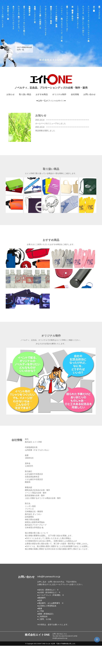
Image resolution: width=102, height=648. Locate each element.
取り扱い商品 (25, 94)
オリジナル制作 (59, 94)
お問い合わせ (89, 94)
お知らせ (10, 94)
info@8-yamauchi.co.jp (48, 576)
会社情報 (75, 94)
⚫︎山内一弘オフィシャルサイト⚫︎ (51, 101)
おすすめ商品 (42, 94)
